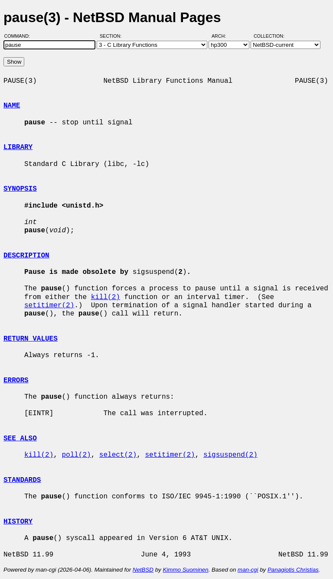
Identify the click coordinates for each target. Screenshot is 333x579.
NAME (11, 106)
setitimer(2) (49, 305)
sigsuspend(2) (230, 455)
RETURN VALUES (30, 339)
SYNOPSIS (20, 189)
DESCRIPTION (26, 255)
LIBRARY (18, 147)
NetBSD (143, 569)
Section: (112, 36)
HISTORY (18, 522)
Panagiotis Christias (293, 569)
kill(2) (105, 297)
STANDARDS (22, 480)
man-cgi (248, 569)
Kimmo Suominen (185, 569)
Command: (19, 36)
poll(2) (76, 455)
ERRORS (16, 380)
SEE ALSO (20, 438)
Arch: (223, 36)
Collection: (269, 36)
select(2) (118, 455)
